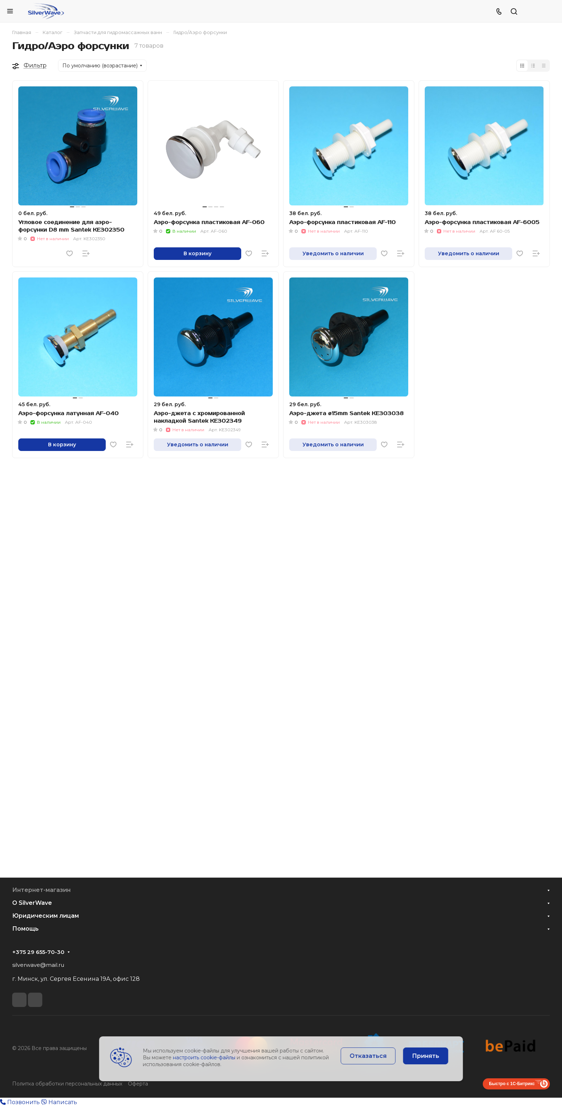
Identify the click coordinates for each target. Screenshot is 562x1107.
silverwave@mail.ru (38, 964)
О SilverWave (32, 902)
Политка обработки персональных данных (67, 1083)
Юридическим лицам (45, 915)
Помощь (25, 928)
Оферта (138, 1083)
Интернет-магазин (41, 890)
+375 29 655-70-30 (38, 952)
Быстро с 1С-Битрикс (512, 1083)
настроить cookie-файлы (204, 1057)
